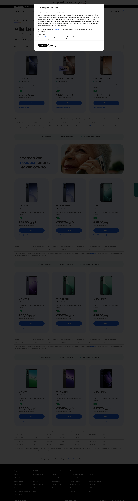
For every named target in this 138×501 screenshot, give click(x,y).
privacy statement (89, 37)
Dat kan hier (59, 29)
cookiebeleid (47, 37)
